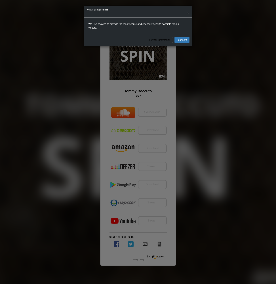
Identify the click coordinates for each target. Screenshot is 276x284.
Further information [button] (159, 39)
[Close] (188, 13)
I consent (182, 39)
